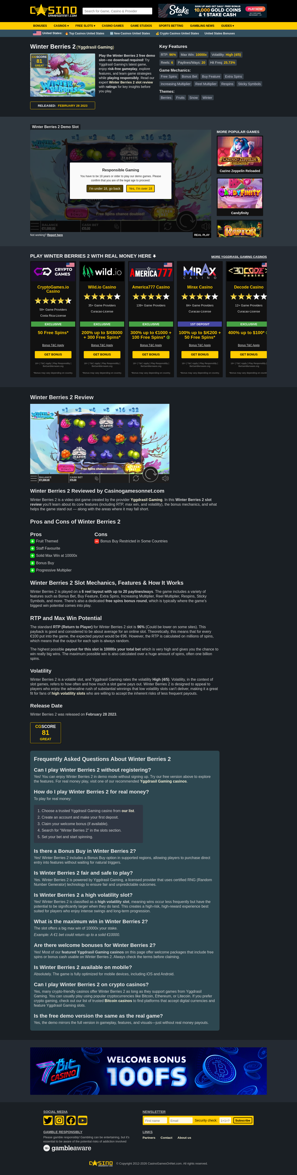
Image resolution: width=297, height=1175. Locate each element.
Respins (227, 84)
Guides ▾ (227, 25)
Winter (207, 98)
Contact (166, 1137)
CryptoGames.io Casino (53, 289)
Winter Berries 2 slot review (131, 82)
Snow (193, 98)
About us (184, 1137)
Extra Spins (233, 76)
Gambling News (202, 25)
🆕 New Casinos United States (130, 33)
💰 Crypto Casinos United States (177, 33)
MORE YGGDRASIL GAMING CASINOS (239, 257)
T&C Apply (46, 363)
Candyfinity (240, 213)
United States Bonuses (220, 33)
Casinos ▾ (61, 25)
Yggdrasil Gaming (95, 47)
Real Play (202, 235)
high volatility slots (68, 693)
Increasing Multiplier (175, 84)
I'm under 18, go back (104, 188)
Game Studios (141, 25)
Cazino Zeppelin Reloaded (240, 171)
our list (128, 811)
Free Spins (169, 76)
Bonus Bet (189, 76)
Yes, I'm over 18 (140, 188)
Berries (166, 98)
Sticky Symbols (249, 84)
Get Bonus (53, 354)
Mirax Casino (200, 287)
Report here (55, 235)
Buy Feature (211, 76)
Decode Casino (249, 287)
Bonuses (40, 25)
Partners (149, 1137)
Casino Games (113, 25)
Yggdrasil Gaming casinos (163, 781)
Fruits (180, 98)
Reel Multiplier (205, 84)
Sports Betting (171, 25)
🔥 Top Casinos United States (84, 33)
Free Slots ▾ (85, 25)
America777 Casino (151, 287)
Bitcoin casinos (118, 1001)
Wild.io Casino (102, 287)
